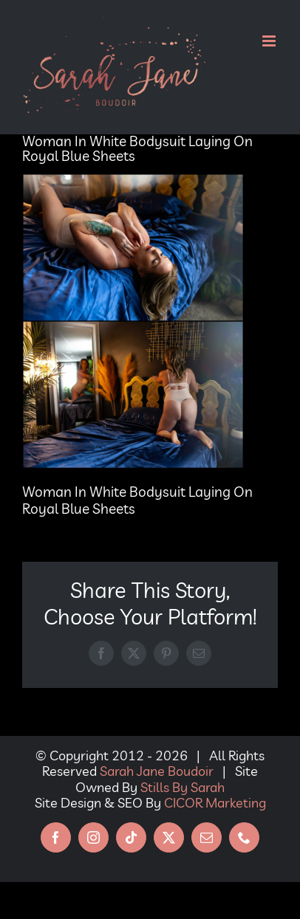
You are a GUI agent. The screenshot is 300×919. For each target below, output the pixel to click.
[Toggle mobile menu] (270, 41)
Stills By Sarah (182, 787)
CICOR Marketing (215, 802)
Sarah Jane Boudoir (157, 771)
